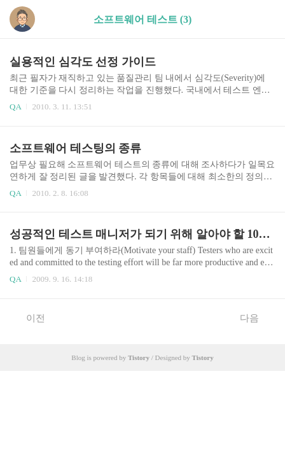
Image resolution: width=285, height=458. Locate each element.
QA (15, 106)
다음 (256, 317)
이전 (29, 317)
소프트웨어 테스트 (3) (143, 19)
